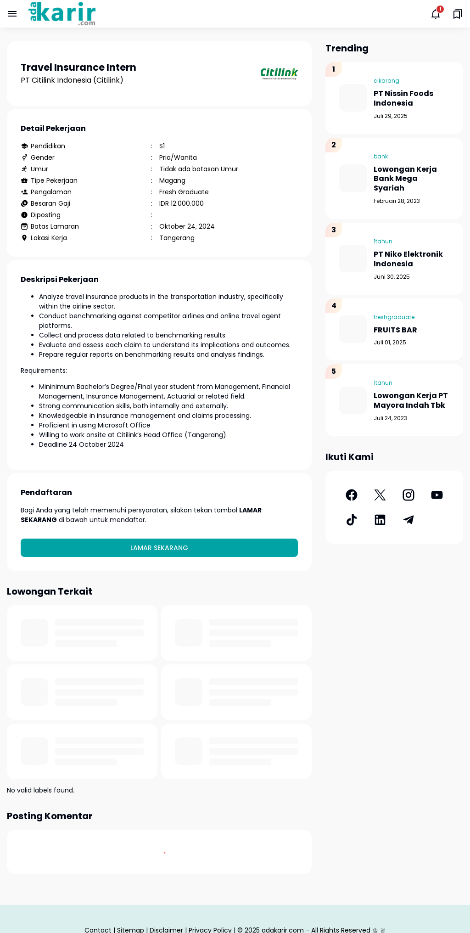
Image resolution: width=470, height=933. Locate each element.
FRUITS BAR (395, 330)
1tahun (383, 241)
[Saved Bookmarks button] (457, 14)
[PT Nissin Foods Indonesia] (353, 98)
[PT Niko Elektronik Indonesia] (353, 258)
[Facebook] (351, 495)
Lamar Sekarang (159, 547)
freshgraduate (394, 317)
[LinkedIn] (380, 519)
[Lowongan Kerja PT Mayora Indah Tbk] (353, 400)
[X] (380, 495)
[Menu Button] (12, 14)
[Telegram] (408, 519)
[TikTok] (351, 519)
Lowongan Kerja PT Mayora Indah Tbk (411, 400)
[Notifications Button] (435, 14)
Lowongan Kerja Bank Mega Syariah (405, 179)
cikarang (386, 80)
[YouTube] (437, 495)
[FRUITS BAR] (353, 329)
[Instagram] (408, 495)
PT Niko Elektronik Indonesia (408, 259)
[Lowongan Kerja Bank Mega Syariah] (353, 178)
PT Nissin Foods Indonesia (403, 98)
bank (381, 156)
